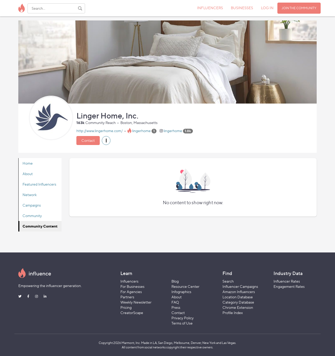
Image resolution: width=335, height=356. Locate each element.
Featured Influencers (39, 184)
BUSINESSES (242, 8)
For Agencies (131, 291)
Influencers (129, 281)
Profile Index (232, 312)
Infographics (181, 291)
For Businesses (132, 286)
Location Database (237, 297)
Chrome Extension (237, 307)
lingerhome (141, 130)
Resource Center (185, 286)
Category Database (238, 302)
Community (32, 215)
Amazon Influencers (238, 291)
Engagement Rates (289, 286)
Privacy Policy (182, 318)
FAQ (175, 302)
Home (28, 163)
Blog (175, 281)
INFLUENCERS (210, 8)
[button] (106, 140)
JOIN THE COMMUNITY (299, 8)
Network (30, 194)
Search (228, 281)
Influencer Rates (286, 281)
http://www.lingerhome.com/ (99, 130)
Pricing (126, 307)
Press (175, 307)
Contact (88, 140)
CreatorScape (131, 312)
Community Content (40, 226)
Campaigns (32, 205)
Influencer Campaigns (240, 286)
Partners (127, 297)
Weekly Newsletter (136, 302)
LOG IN (267, 8)
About (28, 173)
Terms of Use (182, 323)
